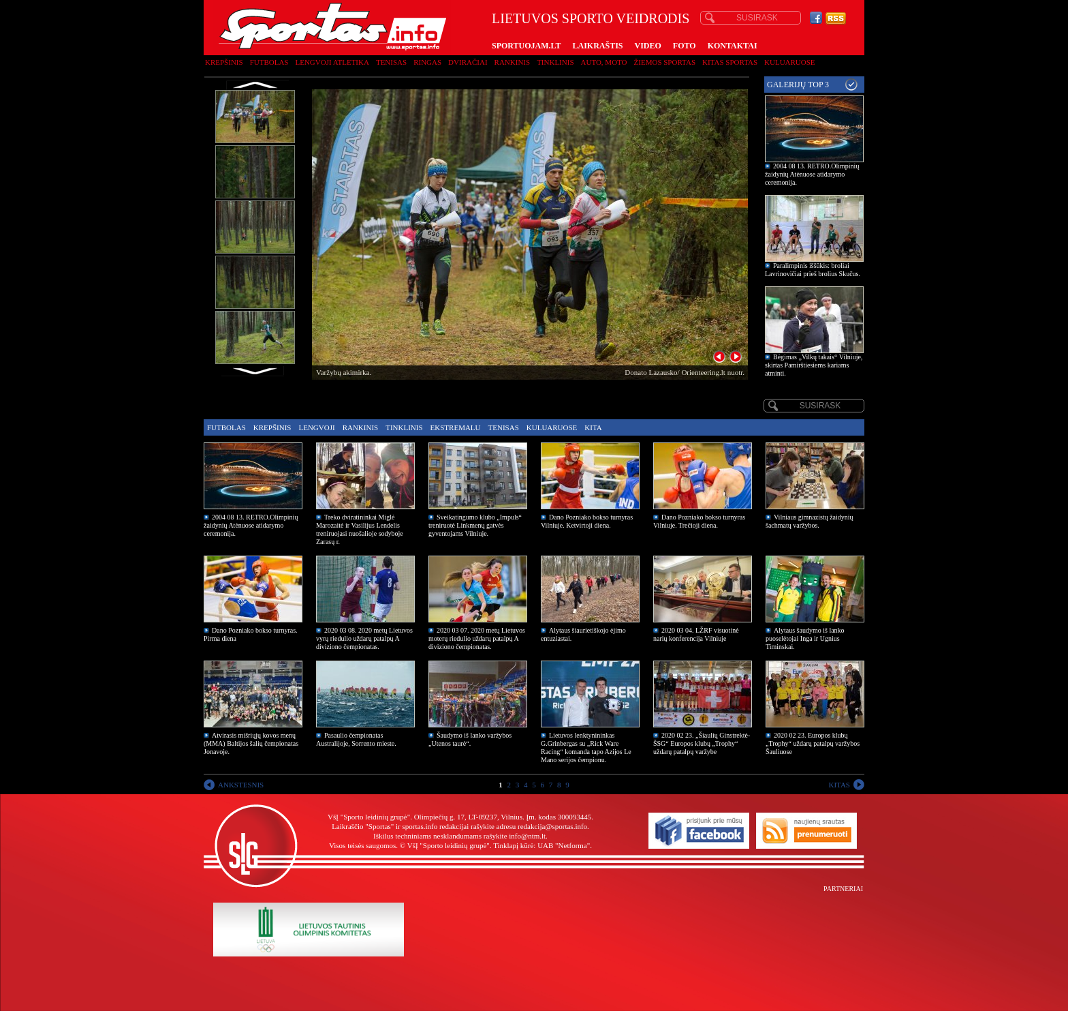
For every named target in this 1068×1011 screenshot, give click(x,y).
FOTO (684, 45)
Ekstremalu (455, 427)
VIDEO (648, 45)
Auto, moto (604, 62)
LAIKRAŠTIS (597, 45)
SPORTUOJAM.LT (526, 45)
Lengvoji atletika (331, 62)
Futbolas (269, 62)
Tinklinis (555, 62)
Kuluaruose (789, 62)
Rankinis (512, 62)
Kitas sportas (729, 62)
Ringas (427, 62)
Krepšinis (224, 62)
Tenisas (391, 62)
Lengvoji (316, 427)
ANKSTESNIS (241, 785)
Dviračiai (467, 62)
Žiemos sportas (664, 62)
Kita (592, 427)
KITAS (839, 785)
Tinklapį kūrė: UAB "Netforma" (541, 845)
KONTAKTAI (732, 45)
